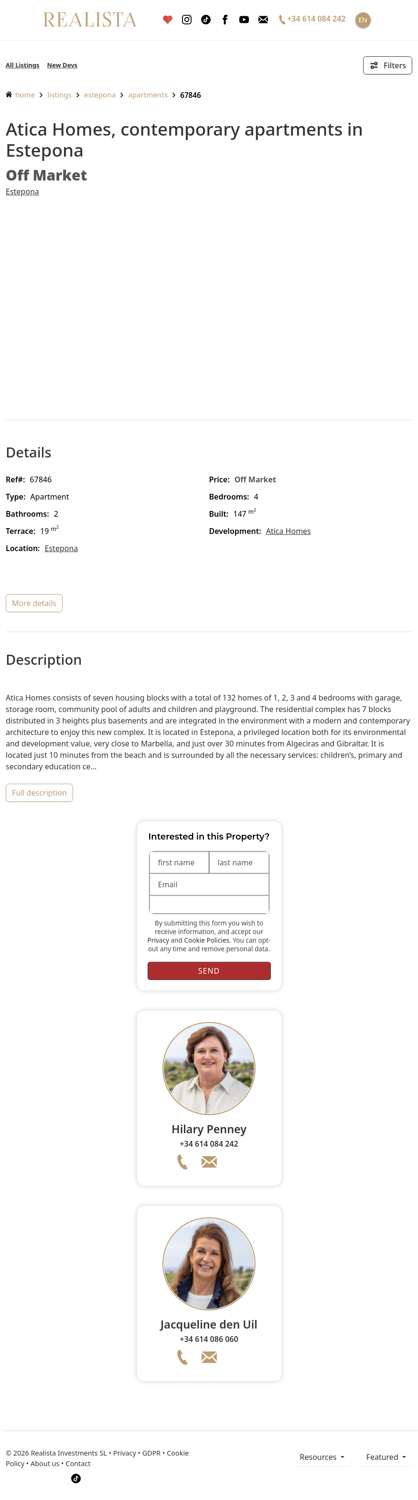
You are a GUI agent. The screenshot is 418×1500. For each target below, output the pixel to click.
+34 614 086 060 (209, 1339)
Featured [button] (383, 1457)
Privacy (158, 940)
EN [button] (362, 19)
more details (34, 603)
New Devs (62, 65)
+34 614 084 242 (209, 1143)
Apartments (148, 94)
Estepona (100, 94)
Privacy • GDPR (137, 1452)
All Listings (23, 65)
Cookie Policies (206, 940)
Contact (77, 1463)
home (20, 94)
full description (39, 792)
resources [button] (319, 1457)
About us (45, 1463)
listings (59, 94)
